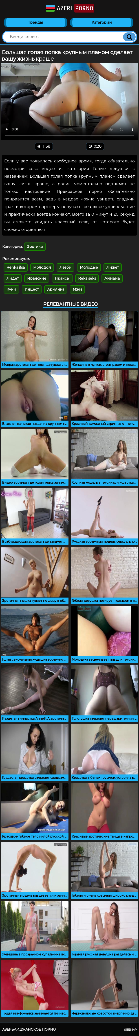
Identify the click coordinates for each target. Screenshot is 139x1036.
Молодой (42, 268)
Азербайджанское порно (29, 1029)
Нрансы (62, 279)
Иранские (36, 279)
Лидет (13, 279)
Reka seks (87, 279)
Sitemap (130, 1030)
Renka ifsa (16, 268)
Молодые (89, 268)
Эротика (35, 247)
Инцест (32, 289)
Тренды (35, 23)
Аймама (112, 279)
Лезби (65, 268)
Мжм (77, 289)
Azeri (69, 8)
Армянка (55, 289)
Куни (11, 289)
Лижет (112, 268)
